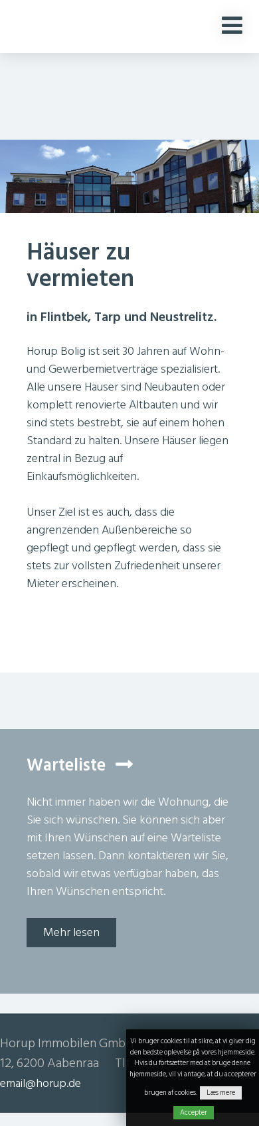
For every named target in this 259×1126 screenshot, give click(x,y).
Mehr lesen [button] (71, 932)
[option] (129, 194)
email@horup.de (40, 1083)
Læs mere (221, 1093)
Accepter (193, 1113)
